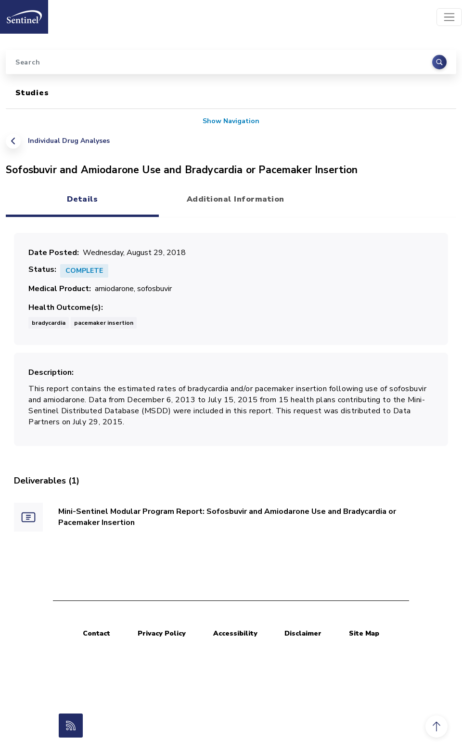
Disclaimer (302, 633)
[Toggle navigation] (449, 17)
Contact (96, 633)
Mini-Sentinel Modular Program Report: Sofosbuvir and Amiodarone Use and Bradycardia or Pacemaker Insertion (227, 517)
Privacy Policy (162, 633)
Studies (32, 93)
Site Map (364, 633)
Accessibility (235, 633)
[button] (436, 726)
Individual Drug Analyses (69, 140)
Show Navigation (231, 121)
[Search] (231, 62)
